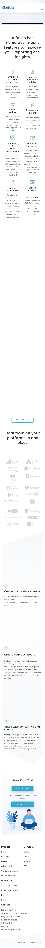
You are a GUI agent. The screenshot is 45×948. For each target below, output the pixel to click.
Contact (27, 852)
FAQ (25, 866)
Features (5, 856)
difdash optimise (8, 876)
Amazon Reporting (9, 885)
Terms (26, 856)
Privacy (27, 861)
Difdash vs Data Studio (10, 890)
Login (3, 852)
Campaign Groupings (9, 871)
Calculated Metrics (8, 866)
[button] (42, 8)
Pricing (4, 861)
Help (3, 895)
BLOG (3, 900)
